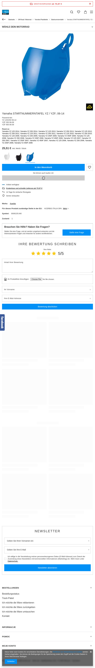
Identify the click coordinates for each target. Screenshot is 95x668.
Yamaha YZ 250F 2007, (20, 140)
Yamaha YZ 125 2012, (83, 131)
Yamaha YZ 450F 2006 (23, 143)
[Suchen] (71, 12)
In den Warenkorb (43, 167)
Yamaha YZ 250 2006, (76, 140)
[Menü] (92, 12)
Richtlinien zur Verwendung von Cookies (67, 652)
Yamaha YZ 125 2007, (73, 138)
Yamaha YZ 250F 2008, (34, 138)
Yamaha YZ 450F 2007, (39, 140)
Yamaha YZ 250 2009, (29, 136)
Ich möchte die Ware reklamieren (18, 602)
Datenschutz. (13, 561)
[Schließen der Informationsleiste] (90, 3)
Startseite (11, 19)
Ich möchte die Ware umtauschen (18, 612)
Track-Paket (8, 598)
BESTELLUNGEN (10, 588)
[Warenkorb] (85, 12)
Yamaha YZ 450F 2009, (67, 136)
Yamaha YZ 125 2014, (11, 131)
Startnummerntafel (57, 19)
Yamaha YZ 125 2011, (29, 133)
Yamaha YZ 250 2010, (83, 133)
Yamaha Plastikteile (41, 19)
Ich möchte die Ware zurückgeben (18, 607)
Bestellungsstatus (10, 594)
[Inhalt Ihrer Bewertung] (47, 265)
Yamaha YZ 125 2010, (65, 133)
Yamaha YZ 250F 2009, (48, 136)
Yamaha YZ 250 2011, (47, 133)
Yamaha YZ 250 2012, (11, 133)
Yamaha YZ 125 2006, (58, 140)
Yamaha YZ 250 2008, (16, 138)
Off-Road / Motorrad (24, 19)
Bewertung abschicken (47, 307)
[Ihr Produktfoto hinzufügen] (47, 279)
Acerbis (13, 204)
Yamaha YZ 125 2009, (11, 136)
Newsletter (47, 531)
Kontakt (5, 616)
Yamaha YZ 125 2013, (47, 131)
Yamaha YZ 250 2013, (65, 131)
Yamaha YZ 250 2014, (29, 131)
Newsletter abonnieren (47, 568)
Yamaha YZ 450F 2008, (53, 138)
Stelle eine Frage (76, 232)
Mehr (65, 208)
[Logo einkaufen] (5, 12)
